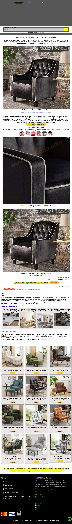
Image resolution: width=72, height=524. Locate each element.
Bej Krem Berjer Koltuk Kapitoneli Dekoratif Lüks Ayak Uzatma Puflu (37, 458)
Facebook (38, 503)
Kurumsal (31, 3)
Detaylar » (13, 373)
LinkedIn (38, 507)
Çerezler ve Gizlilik (40, 497)
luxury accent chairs (59, 468)
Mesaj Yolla (31, 124)
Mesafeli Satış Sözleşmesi (42, 499)
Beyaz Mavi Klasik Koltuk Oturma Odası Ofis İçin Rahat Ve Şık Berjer (60, 457)
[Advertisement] (36, 16)
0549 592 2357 (31, 283)
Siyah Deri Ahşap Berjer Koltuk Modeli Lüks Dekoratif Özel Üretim (37, 399)
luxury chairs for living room (33, 471)
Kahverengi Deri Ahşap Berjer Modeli (60, 428)
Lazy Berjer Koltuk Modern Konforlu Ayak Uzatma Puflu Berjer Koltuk (12, 369)
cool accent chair (21, 471)
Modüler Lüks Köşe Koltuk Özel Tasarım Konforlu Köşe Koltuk (30, 310)
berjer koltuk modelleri (9, 468)
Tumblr (38, 509)
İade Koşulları (38, 501)
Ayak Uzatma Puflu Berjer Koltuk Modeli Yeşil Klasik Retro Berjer (36, 369)
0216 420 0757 (19, 283)
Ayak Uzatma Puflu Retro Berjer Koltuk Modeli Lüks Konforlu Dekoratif (13, 458)
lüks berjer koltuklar (56, 471)
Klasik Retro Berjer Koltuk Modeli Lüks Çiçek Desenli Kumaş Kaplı (36, 428)
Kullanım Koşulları (40, 495)
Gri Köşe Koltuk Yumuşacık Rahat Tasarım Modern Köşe (47, 310)
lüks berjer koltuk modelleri (46, 468)
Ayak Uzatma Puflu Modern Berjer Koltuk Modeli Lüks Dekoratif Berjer (13, 428)
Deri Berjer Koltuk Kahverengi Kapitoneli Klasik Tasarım (60, 399)
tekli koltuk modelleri (20, 468)
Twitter (37, 505)
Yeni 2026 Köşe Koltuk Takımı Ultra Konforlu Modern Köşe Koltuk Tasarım (13, 311)
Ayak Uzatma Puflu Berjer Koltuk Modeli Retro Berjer (12, 399)
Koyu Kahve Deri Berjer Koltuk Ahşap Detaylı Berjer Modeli (60, 369)
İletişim (54, 3)
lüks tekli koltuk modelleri (33, 468)
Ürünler (43, 3)
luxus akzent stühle (46, 471)
